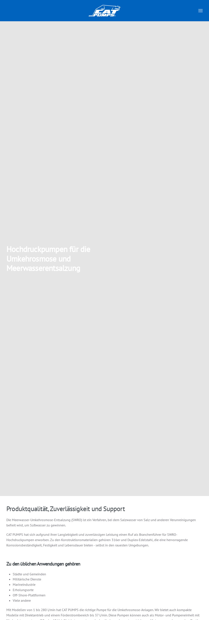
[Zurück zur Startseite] (104, 10)
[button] (200, 10)
